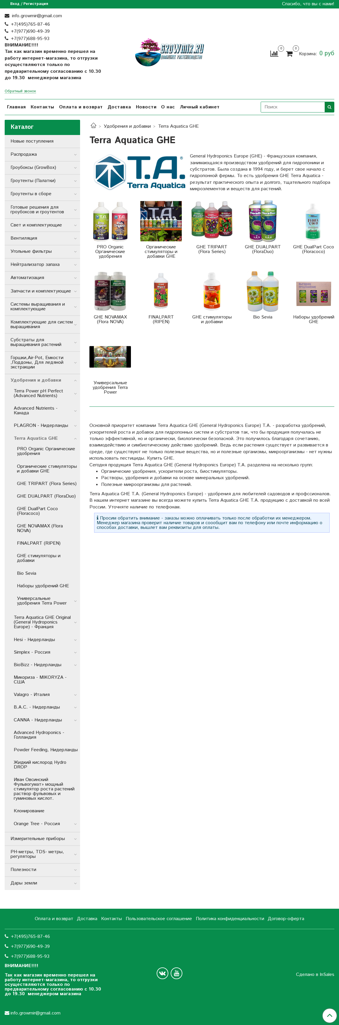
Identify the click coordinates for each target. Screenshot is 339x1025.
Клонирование (29, 811)
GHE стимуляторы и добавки (38, 558)
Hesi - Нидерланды (34, 639)
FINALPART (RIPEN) (38, 543)
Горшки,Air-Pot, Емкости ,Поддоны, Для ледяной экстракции (37, 362)
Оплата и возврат (81, 107)
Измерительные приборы (38, 838)
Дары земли (24, 883)
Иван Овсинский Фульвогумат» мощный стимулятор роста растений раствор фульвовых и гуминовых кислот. (44, 789)
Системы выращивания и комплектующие (38, 306)
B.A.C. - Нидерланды (37, 707)
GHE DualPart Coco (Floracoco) (37, 511)
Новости (146, 107)
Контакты (42, 107)
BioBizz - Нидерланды (37, 665)
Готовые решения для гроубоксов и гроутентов (37, 209)
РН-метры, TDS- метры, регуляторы (37, 854)
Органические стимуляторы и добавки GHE (47, 469)
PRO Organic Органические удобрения (46, 451)
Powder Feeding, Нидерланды (46, 750)
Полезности (23, 869)
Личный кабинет (200, 107)
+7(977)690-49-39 (30, 31)
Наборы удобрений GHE (43, 586)
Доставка (119, 107)
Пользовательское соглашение (159, 918)
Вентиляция (24, 238)
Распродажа (24, 154)
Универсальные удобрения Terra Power (42, 601)
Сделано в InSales (315, 974)
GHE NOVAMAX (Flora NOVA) (40, 528)
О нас (168, 107)
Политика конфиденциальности (230, 918)
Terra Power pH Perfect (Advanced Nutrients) (38, 393)
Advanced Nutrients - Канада (36, 410)
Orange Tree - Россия (37, 823)
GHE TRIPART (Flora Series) (47, 483)
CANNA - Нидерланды (38, 720)
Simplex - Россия (32, 652)
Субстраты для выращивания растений (36, 342)
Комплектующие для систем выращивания (42, 324)
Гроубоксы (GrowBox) (33, 167)
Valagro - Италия (32, 694)
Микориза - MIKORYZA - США (40, 679)
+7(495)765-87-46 (30, 24)
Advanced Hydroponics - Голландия (39, 735)
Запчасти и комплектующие (41, 291)
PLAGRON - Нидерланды (41, 425)
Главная (16, 107)
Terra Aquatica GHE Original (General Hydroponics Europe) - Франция (42, 622)
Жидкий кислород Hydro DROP (40, 765)
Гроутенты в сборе (31, 194)
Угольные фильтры (31, 251)
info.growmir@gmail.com (36, 16)
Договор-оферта (286, 918)
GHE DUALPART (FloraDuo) (46, 496)
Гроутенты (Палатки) (33, 180)
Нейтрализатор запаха (35, 264)
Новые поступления (32, 141)
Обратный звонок (20, 92)
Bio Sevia (26, 573)
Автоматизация (27, 277)
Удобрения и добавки (127, 126)
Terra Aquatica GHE (36, 438)
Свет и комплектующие (36, 225)
